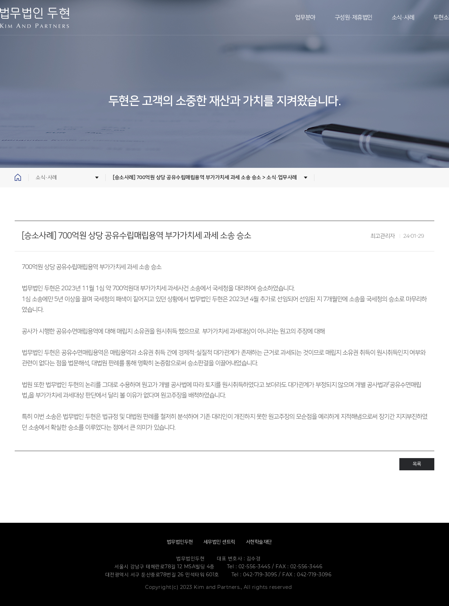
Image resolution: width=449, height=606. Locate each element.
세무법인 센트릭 (219, 542)
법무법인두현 (180, 542)
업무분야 (305, 17)
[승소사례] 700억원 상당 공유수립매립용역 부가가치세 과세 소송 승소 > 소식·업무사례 (205, 177)
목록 (417, 464)
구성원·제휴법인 (353, 17)
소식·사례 (403, 17)
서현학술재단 (259, 542)
